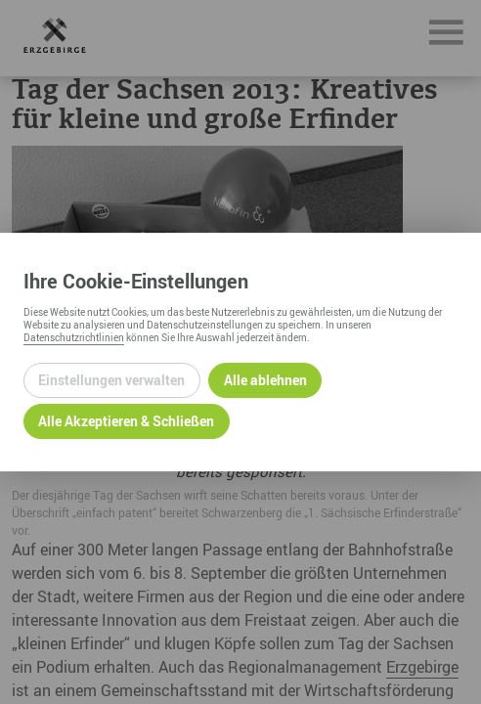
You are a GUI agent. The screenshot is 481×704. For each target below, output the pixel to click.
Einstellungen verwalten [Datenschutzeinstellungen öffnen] (111, 380)
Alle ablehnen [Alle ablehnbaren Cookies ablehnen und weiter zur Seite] (265, 380)
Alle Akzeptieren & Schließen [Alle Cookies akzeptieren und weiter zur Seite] (126, 421)
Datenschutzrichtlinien (73, 337)
